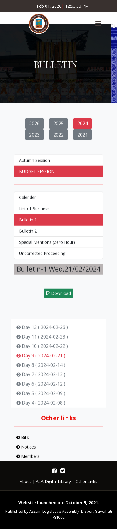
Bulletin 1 (28, 223)
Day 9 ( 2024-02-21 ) (40, 358)
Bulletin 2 (28, 234)
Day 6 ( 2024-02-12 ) (40, 387)
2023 (34, 137)
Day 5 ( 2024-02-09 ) (40, 396)
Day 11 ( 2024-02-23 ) (42, 339)
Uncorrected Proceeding (42, 256)
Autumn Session (34, 163)
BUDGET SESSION (36, 174)
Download (58, 296)
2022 (58, 137)
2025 (58, 126)
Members (27, 459)
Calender (27, 200)
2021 (82, 137)
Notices (26, 450)
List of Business (34, 211)
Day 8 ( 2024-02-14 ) (40, 368)
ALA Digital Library (53, 481)
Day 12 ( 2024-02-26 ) (42, 330)
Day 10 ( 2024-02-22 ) (42, 349)
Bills (22, 440)
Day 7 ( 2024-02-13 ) (40, 377)
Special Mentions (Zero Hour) (47, 245)
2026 (34, 126)
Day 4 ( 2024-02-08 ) (40, 405)
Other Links (86, 481)
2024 (82, 126)
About (25, 481)
